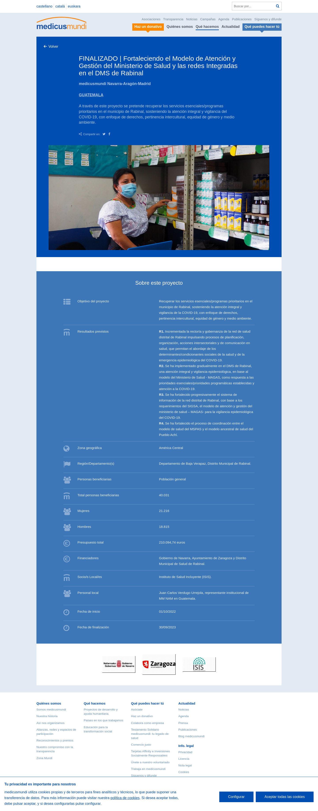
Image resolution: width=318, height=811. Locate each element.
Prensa (183, 723)
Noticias (191, 19)
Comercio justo (141, 744)
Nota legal (185, 765)
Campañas (208, 19)
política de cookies (125, 798)
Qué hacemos (207, 26)
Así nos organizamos (50, 723)
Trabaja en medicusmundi (148, 769)
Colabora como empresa (147, 723)
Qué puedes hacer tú (147, 703)
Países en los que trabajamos (103, 720)
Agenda (223, 19)
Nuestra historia (46, 716)
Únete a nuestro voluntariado (150, 762)
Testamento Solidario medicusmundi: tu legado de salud (149, 734)
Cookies (183, 772)
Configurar (236, 797)
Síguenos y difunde (268, 19)
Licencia (183, 758)
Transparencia (173, 19)
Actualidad (230, 26)
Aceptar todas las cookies (285, 797)
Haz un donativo (142, 716)
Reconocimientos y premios (54, 740)
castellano (44, 6)
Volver (53, 46)
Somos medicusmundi (51, 709)
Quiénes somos (180, 26)
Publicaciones (242, 19)
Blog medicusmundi (191, 736)
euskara (74, 6)
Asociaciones (151, 19)
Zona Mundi (44, 758)
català (60, 6)
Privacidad (185, 752)
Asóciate (136, 709)
